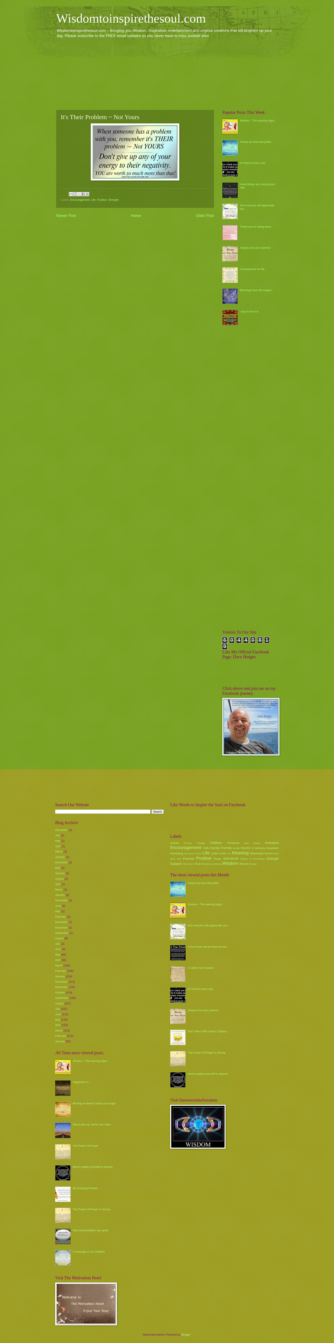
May (57, 840)
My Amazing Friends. (85, 1188)
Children (216, 843)
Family (214, 848)
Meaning (240, 852)
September (62, 932)
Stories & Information (252, 859)
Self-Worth (231, 858)
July (57, 835)
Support (176, 863)
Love (222, 853)
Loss (214, 853)
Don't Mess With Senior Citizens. (207, 1031)
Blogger (186, 1334)
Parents (188, 858)
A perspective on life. (252, 269)
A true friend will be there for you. (208, 946)
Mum (276, 853)
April (58, 846)
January (60, 857)
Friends (226, 848)
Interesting (176, 853)
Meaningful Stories (261, 853)
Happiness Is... (82, 1082)
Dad (246, 843)
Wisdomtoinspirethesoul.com (131, 18)
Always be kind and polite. (256, 141)
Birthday (188, 843)
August (59, 878)
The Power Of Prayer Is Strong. (92, 1209)
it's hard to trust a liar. (253, 163)
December (61, 830)
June (58, 905)
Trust (197, 863)
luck (229, 853)
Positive (102, 199)
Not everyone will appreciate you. (208, 925)
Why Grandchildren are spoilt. (91, 1230)
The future (188, 864)
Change (201, 843)
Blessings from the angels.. (256, 290)
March (59, 851)
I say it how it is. (249, 311)
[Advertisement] (167, 74)
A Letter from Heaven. (201, 967)
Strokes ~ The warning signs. (257, 120)
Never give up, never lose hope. (92, 1124)
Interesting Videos (193, 853)
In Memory (258, 848)
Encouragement (80, 199)
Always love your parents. (255, 247)
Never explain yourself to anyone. (93, 1166)
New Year (175, 859)
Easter (256, 843)
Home (136, 216)
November (61, 927)
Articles (174, 843)
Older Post (205, 216)
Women (244, 863)
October (60, 992)
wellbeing (217, 864)
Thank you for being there (255, 226)
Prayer (217, 858)
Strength (113, 199)
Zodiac (253, 864)
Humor (245, 848)
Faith (206, 848)
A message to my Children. (89, 1251)
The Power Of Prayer (85, 1145)
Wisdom (230, 863)
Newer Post (66, 216)
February (60, 916)
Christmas (233, 843)
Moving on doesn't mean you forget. (94, 1103)
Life (93, 199)
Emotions (272, 843)
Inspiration (272, 848)
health (236, 848)
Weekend (207, 864)
